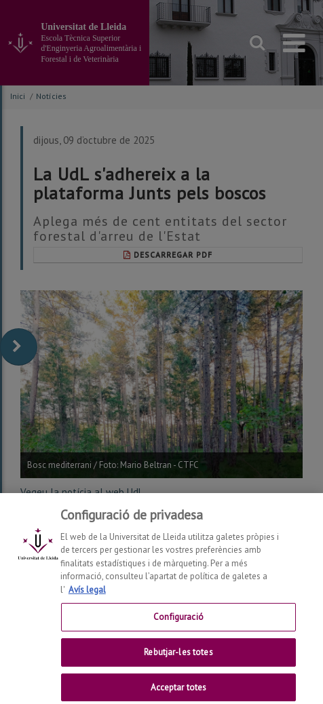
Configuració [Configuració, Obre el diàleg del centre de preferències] (178, 622)
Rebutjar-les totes (178, 657)
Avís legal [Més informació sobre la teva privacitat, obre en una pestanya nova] (87, 595)
